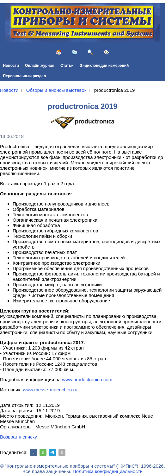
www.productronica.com (87, 379)
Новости (11, 65)
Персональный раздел (24, 76)
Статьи (67, 65)
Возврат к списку (18, 436)
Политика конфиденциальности (108, 471)
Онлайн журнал (39, 65)
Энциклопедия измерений (104, 65)
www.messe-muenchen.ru (50, 389)
